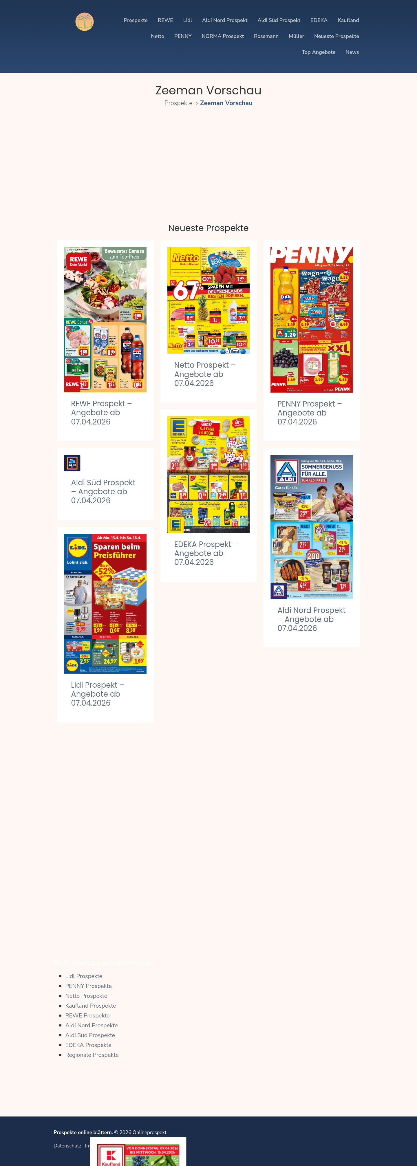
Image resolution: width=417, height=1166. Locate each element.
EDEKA (319, 20)
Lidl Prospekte (83, 976)
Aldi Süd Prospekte (90, 1035)
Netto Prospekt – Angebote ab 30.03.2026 (205, 919)
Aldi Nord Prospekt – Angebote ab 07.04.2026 (311, 619)
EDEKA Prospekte (88, 1045)
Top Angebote (318, 52)
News (352, 52)
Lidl (187, 20)
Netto (157, 36)
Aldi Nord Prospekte (91, 1025)
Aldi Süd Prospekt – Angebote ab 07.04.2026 (103, 491)
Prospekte (136, 20)
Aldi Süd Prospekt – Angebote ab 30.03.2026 (309, 906)
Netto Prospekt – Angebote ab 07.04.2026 (205, 374)
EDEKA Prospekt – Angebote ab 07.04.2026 (206, 553)
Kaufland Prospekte (90, 1006)
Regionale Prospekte (92, 1055)
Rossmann (266, 36)
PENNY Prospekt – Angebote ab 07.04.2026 (309, 413)
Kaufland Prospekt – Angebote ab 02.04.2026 (208, 750)
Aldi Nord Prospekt (225, 20)
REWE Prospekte (87, 1015)
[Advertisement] (208, 161)
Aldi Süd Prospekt (278, 20)
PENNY (183, 36)
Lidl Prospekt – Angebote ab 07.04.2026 (98, 694)
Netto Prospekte (86, 996)
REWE (165, 20)
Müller (296, 36)
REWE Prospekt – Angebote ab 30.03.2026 (308, 827)
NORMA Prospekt (223, 36)
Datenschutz (67, 1146)
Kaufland (348, 20)
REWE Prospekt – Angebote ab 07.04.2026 (101, 412)
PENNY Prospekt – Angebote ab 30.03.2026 (103, 902)
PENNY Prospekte (88, 986)
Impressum (97, 1146)
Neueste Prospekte (336, 36)
